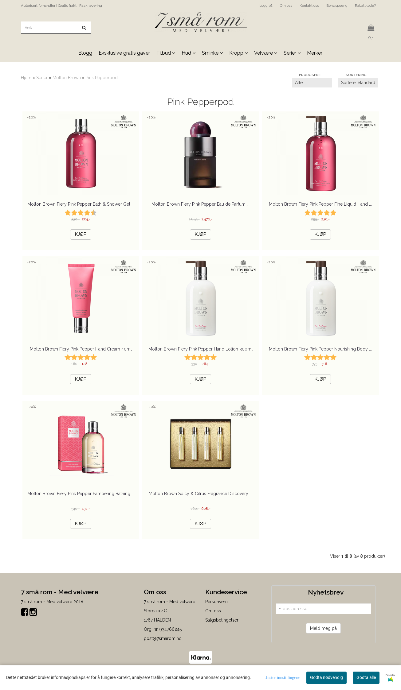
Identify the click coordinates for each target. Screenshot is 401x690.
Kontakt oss (309, 5)
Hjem (26, 77)
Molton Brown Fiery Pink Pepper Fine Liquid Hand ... (320, 204)
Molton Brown (67, 77)
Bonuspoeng (337, 5)
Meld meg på (323, 628)
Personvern (216, 601)
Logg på (266, 5)
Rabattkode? (365, 5)
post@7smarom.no (163, 638)
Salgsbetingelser (221, 620)
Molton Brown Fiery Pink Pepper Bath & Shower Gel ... (80, 204)
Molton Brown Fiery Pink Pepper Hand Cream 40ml (81, 349)
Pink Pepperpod (102, 77)
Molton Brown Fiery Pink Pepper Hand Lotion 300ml (200, 349)
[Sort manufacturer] (312, 82)
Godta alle (366, 677)
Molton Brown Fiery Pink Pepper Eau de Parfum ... (200, 204)
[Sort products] (358, 82)
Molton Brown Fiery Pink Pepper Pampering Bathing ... (80, 493)
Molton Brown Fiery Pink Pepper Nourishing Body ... (320, 349)
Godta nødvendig (326, 677)
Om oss (286, 5)
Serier (42, 77)
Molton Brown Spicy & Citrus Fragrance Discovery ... (200, 493)
